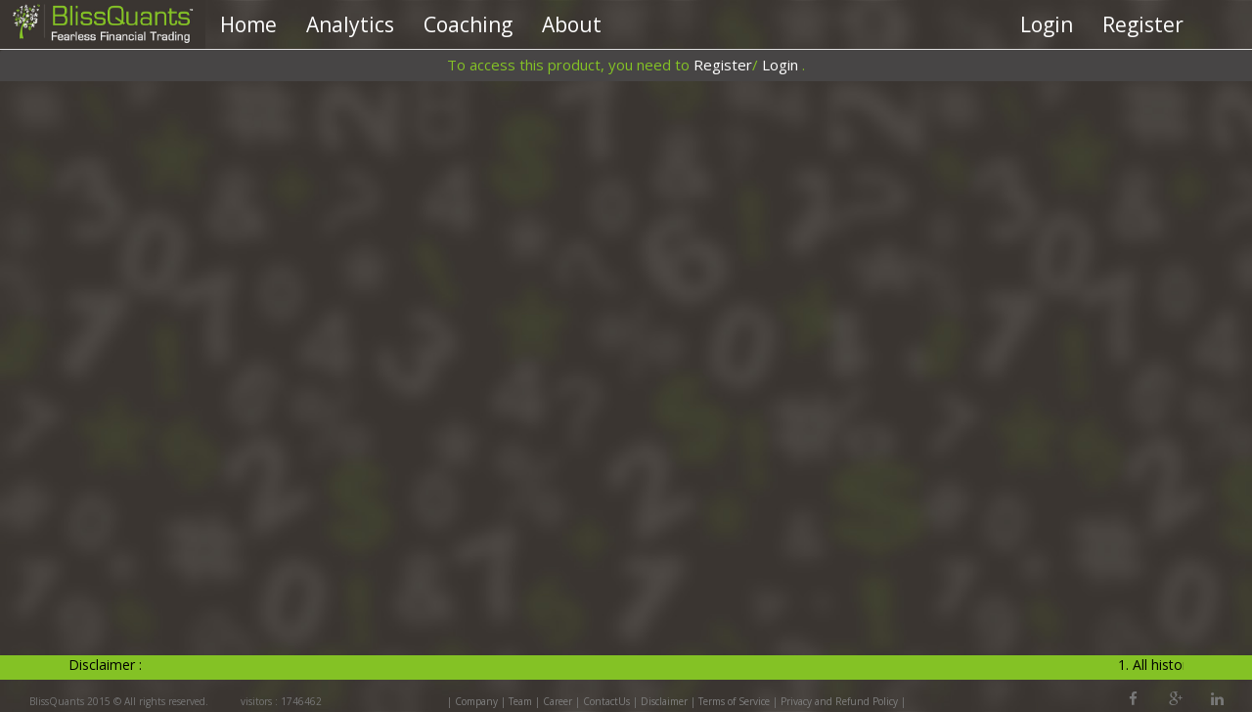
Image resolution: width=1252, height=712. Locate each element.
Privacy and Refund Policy (841, 701)
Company (476, 701)
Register (1143, 24)
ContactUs (606, 701)
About (572, 24)
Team (520, 701)
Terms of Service (734, 701)
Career (557, 701)
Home (248, 24)
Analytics (350, 24)
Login (1046, 24)
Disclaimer (664, 701)
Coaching (468, 24)
